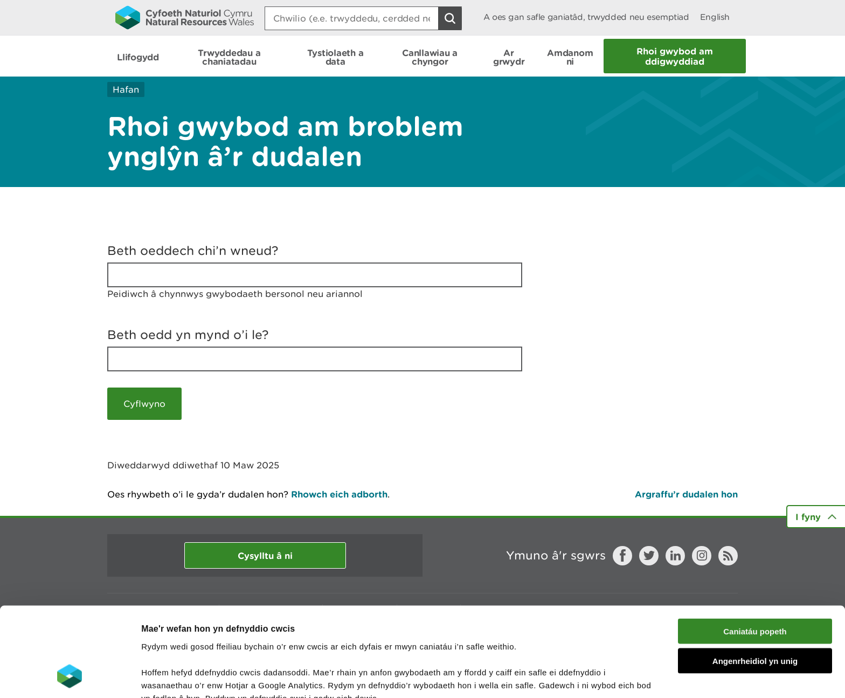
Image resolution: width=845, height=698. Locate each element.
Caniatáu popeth (755, 549)
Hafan (126, 89)
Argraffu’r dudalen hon (686, 494)
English (715, 17)
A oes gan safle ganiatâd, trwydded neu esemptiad (586, 17)
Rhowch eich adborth (339, 494)
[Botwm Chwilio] (450, 18)
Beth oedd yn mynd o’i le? (188, 334)
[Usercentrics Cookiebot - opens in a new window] (69, 677)
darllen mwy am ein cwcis (216, 641)
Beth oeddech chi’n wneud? (193, 250)
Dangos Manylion (599, 676)
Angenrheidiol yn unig (755, 579)
